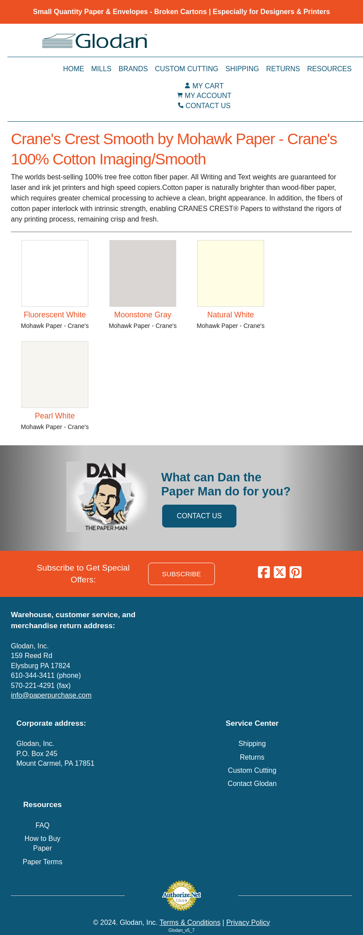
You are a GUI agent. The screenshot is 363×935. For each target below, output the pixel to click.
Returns (283, 69)
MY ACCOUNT (208, 95)
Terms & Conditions (190, 922)
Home (73, 69)
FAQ (43, 825)
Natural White (230, 314)
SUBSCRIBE (181, 574)
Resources (329, 69)
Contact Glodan (252, 783)
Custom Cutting (186, 69)
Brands (133, 69)
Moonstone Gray (142, 314)
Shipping (242, 69)
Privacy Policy (248, 922)
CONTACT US (208, 105)
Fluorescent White (55, 314)
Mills (101, 69)
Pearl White (55, 415)
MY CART (208, 86)
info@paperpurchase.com (51, 695)
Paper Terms (42, 862)
